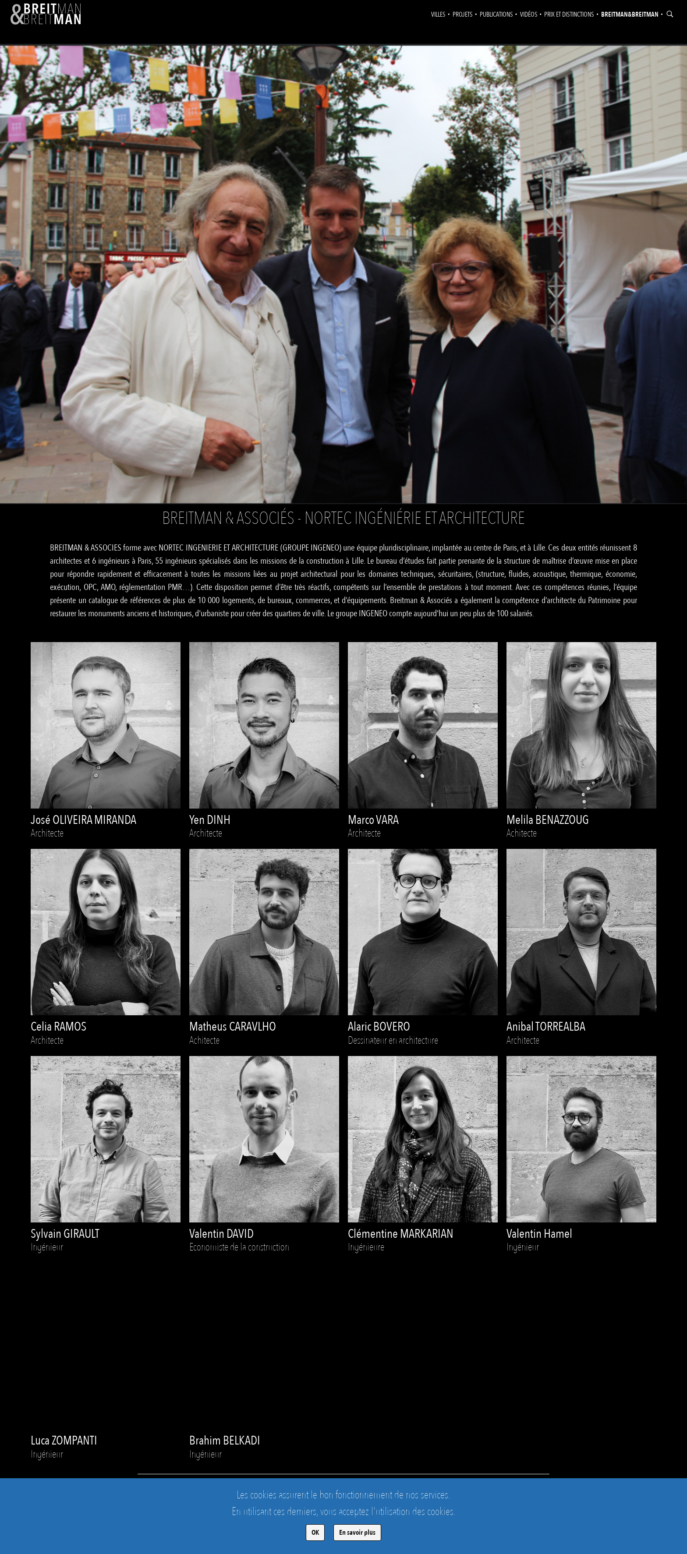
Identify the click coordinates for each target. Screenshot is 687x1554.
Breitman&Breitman (630, 14)
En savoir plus (357, 1532)
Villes (438, 14)
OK (315, 1532)
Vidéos (529, 14)
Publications (496, 14)
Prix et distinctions (569, 14)
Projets (463, 14)
